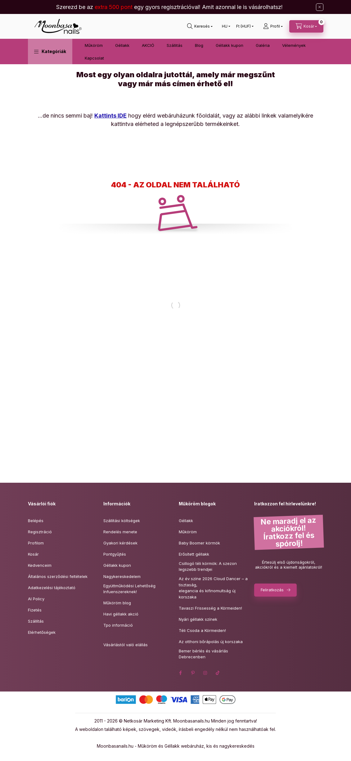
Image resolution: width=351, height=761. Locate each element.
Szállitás (174, 45)
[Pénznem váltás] (243, 26)
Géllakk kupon (229, 45)
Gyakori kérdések (120, 542)
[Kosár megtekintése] (306, 26)
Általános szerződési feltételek (58, 576)
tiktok (218, 673)
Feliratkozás (272, 589)
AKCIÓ (148, 45)
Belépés (35, 520)
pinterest (193, 673)
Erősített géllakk (194, 554)
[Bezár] (319, 7)
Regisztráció (40, 531)
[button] (50, 51)
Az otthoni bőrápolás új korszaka (211, 641)
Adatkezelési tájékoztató (51, 587)
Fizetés (35, 609)
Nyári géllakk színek (198, 619)
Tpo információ (118, 625)
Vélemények (294, 45)
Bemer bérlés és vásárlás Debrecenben (203, 654)
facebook (180, 673)
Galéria (263, 45)
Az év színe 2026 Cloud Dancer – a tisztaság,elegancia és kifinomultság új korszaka (213, 587)
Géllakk (122, 45)
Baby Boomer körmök (199, 542)
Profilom (36, 542)
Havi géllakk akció (120, 613)
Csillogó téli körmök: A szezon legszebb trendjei (208, 566)
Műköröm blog (117, 602)
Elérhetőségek (42, 632)
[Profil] (273, 26)
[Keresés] (200, 26)
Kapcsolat (94, 58)
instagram (205, 673)
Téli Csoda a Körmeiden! (202, 630)
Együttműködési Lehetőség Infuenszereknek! (129, 588)
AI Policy (36, 598)
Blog (199, 45)
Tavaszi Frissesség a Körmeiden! (210, 608)
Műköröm (94, 45)
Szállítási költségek (121, 520)
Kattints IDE (110, 115)
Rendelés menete (120, 531)
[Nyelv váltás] (224, 26)
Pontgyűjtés (114, 554)
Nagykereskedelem (122, 576)
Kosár (33, 554)
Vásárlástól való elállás (125, 644)
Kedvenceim (40, 565)
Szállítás (36, 621)
